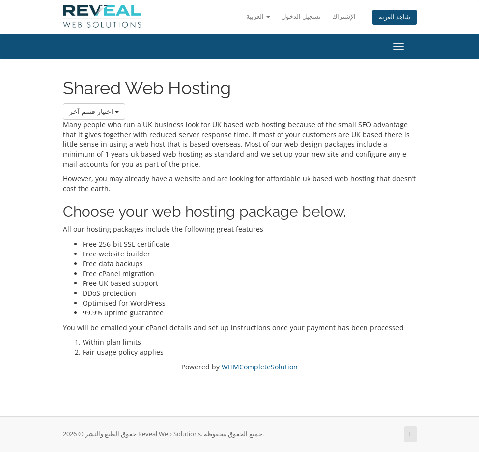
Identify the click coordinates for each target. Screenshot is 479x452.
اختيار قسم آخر (94, 111)
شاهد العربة (394, 17)
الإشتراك (344, 16)
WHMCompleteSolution (260, 366)
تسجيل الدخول (301, 16)
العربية (258, 16)
